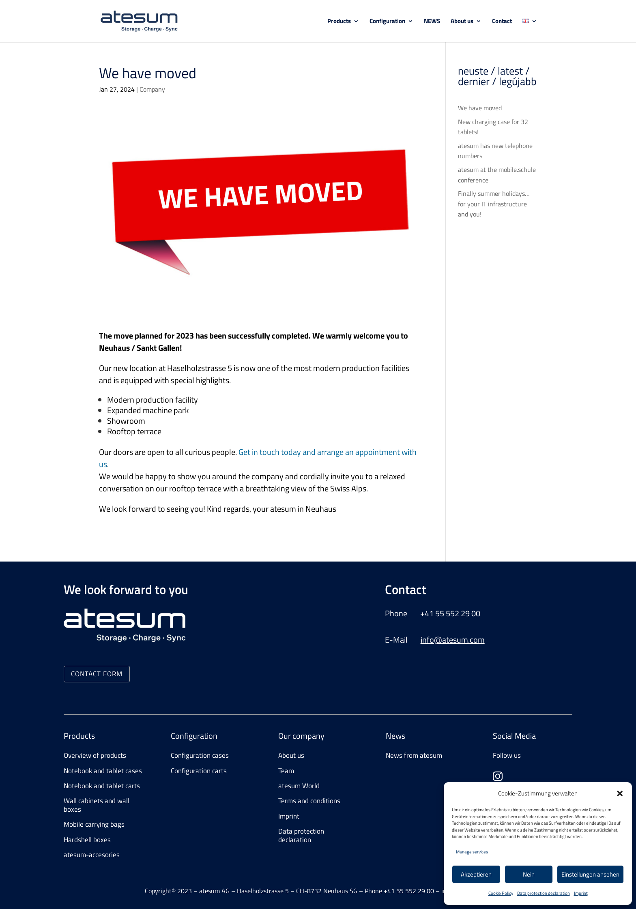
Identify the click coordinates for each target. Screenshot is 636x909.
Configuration (387, 22)
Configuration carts (199, 770)
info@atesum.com (453, 639)
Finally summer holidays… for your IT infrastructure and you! (494, 204)
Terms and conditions (309, 800)
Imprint (581, 893)
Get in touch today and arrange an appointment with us (258, 458)
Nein (529, 874)
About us (462, 22)
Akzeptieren (476, 874)
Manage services (472, 852)
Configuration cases (200, 755)
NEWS (432, 22)
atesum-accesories (92, 854)
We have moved (480, 108)
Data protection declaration (543, 893)
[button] (620, 793)
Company (152, 89)
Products (339, 22)
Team (286, 770)
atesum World (299, 785)
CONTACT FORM (96, 674)
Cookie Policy (500, 893)
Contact (502, 22)
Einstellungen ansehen (590, 874)
